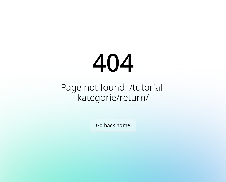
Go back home (113, 125)
